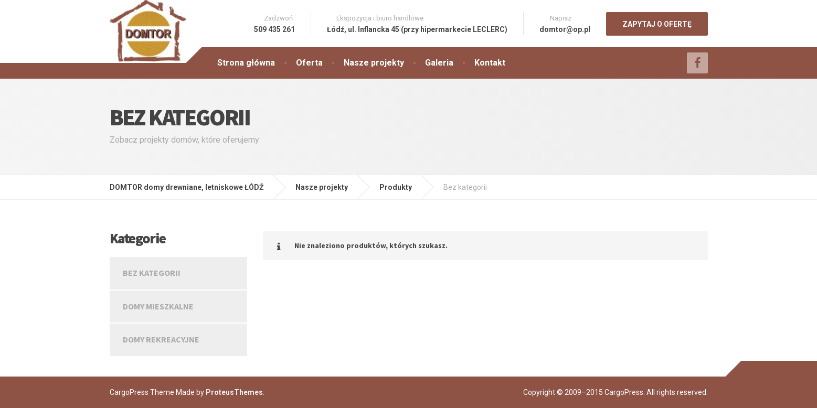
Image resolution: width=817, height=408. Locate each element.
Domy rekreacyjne (161, 339)
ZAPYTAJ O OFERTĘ (657, 24)
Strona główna (246, 63)
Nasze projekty (374, 63)
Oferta (309, 63)
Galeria (439, 63)
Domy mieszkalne (158, 306)
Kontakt (489, 63)
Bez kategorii (152, 272)
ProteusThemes (234, 392)
